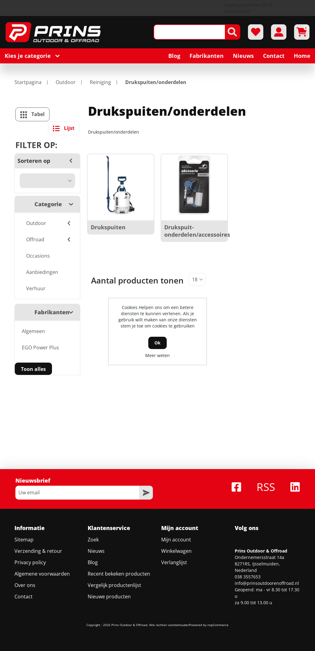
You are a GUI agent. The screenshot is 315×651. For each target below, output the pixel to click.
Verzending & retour (38, 551)
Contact (23, 596)
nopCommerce (218, 625)
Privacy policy (30, 562)
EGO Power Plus (40, 347)
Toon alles (33, 369)
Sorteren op (34, 160)
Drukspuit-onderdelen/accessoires (197, 230)
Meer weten (157, 355)
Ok (157, 343)
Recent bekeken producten (119, 573)
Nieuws (96, 551)
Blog (93, 562)
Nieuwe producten (109, 596)
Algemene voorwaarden (42, 573)
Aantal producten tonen (137, 280)
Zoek (93, 539)
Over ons (24, 585)
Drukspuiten (108, 227)
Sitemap (24, 539)
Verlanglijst (174, 562)
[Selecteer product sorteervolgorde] (47, 180)
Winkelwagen (176, 551)
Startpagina (28, 82)
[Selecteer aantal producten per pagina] (197, 279)
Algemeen (33, 331)
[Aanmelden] (77, 493)
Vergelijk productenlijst (114, 585)
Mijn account (176, 539)
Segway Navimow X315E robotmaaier (248, 8)
